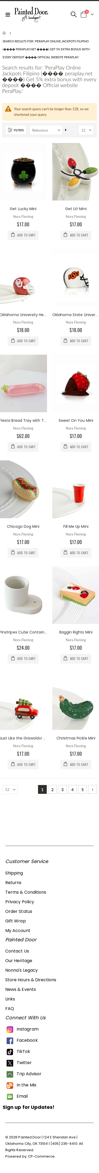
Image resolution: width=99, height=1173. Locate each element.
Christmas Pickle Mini (75, 738)
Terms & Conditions (25, 892)
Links (10, 999)
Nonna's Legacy (21, 970)
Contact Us (17, 951)
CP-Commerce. (42, 1156)
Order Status (18, 911)
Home (4, 33)
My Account (17, 930)
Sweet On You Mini (76, 420)
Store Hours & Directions (30, 980)
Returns (13, 883)
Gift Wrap (15, 921)
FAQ (9, 1009)
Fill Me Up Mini (75, 526)
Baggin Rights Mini (75, 632)
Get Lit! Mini (76, 208)
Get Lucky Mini (23, 208)
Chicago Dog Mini (23, 526)
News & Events (20, 989)
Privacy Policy (19, 902)
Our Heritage (18, 961)
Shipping (14, 873)
